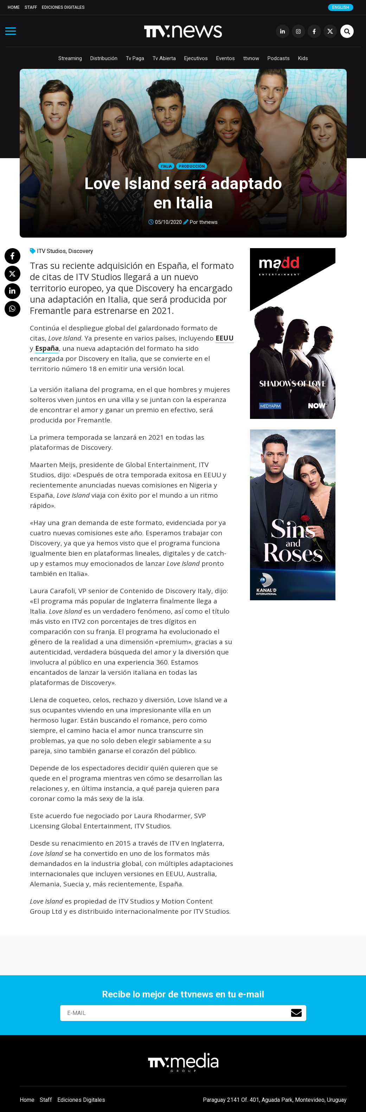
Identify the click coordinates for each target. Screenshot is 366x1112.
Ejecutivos (196, 58)
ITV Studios (51, 251)
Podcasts (279, 58)
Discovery (80, 251)
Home (14, 7)
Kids (303, 58)
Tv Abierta (164, 58)
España (47, 348)
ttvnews (208, 222)
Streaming (70, 58)
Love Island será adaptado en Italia (183, 193)
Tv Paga (135, 58)
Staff (31, 7)
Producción (192, 166)
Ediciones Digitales (63, 7)
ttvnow (251, 58)
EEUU (225, 338)
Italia (166, 166)
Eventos (225, 58)
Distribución (103, 58)
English (340, 7)
